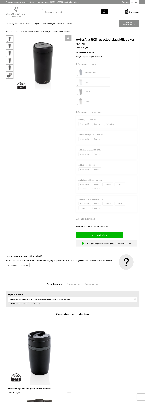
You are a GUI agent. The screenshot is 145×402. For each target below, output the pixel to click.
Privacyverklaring (115, 371)
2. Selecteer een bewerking (89, 92)
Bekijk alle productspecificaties (89, 56)
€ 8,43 (80, 342)
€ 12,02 (14, 342)
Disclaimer (112, 374)
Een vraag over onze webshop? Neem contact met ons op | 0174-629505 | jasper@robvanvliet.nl (42, 2)
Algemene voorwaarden (117, 364)
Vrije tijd (19, 31)
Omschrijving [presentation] (74, 264)
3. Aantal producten (85, 199)
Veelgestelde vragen (50, 367)
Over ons (125, 2)
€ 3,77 (46, 339)
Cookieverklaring (115, 367)
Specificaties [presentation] (91, 264)
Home (8, 31)
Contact (134, 2)
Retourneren (80, 367)
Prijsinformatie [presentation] (55, 264)
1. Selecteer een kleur (86, 64)
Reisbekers (29, 31)
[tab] (55, 265)
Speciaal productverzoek (129, 23)
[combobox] (71, 11)
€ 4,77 (113, 342)
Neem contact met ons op (17, 246)
